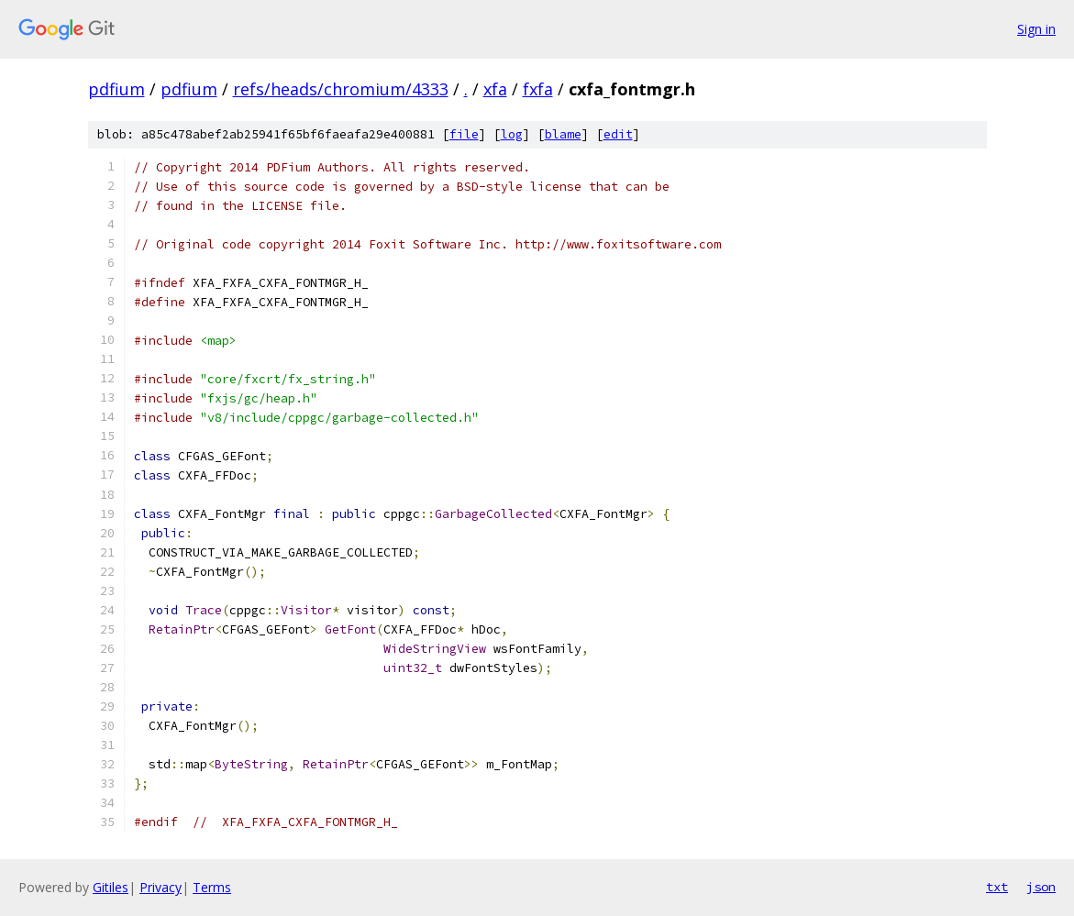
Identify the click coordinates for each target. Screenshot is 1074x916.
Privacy (160, 887)
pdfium (116, 89)
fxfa (538, 89)
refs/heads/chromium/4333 (340, 89)
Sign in (1036, 29)
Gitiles (110, 887)
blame (563, 134)
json (1041, 886)
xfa (495, 89)
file (464, 134)
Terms (212, 887)
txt (997, 886)
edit (618, 134)
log (512, 134)
